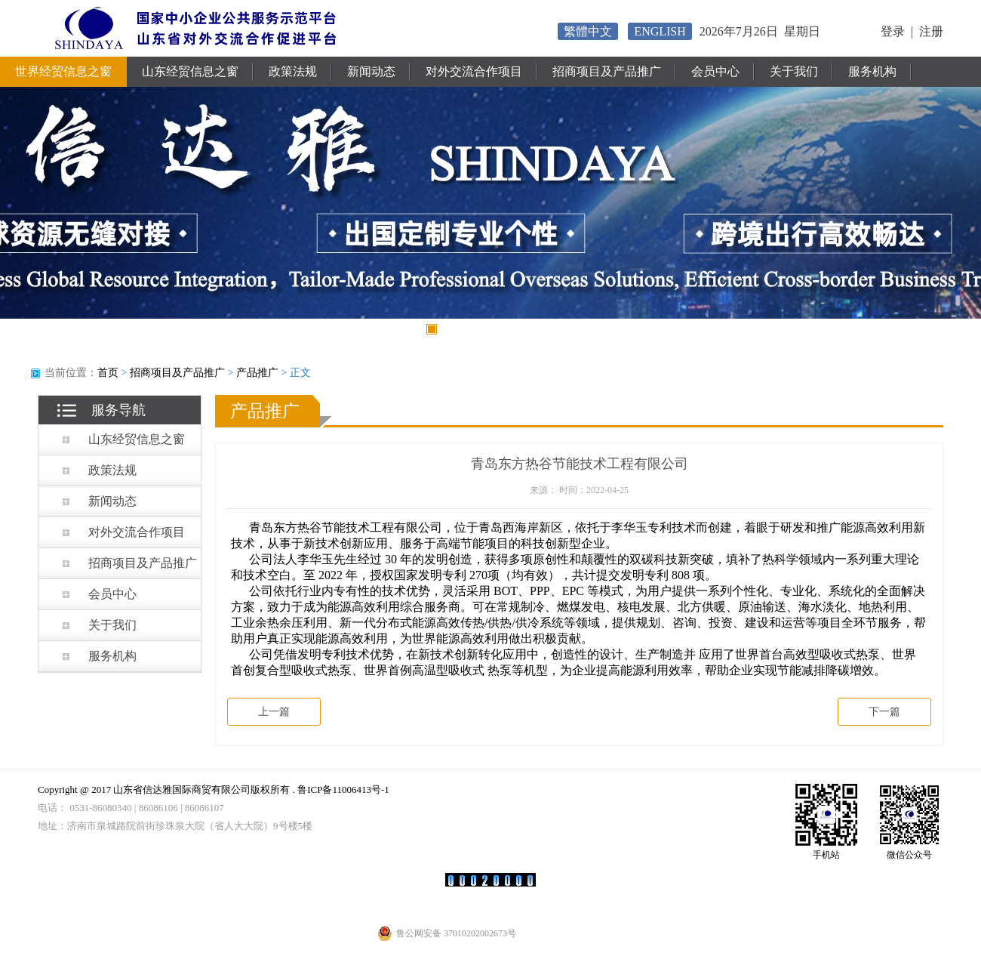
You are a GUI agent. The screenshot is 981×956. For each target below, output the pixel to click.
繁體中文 (588, 31)
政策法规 (293, 71)
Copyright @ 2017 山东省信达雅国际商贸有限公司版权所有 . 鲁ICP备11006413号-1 (213, 789)
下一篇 (884, 711)
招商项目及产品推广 (606, 71)
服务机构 (872, 71)
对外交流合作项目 (474, 71)
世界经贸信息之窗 (63, 71)
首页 (107, 372)
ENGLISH (659, 31)
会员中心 (715, 71)
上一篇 (274, 711)
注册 (931, 31)
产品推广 (257, 372)
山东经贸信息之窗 (190, 71)
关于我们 (794, 71)
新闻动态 (371, 71)
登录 (893, 31)
